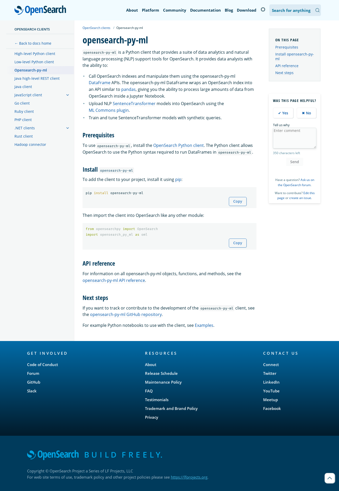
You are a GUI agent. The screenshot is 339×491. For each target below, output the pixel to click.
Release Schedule (161, 373)
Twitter (269, 373)
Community (174, 10)
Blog (229, 10)
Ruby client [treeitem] (24, 111)
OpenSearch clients (32, 29)
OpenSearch (41, 10)
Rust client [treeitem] (23, 136)
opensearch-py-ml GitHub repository (126, 314)
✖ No (306, 112)
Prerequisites (286, 47)
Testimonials (156, 399)
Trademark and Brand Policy (171, 408)
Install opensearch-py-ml (294, 56)
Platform (150, 10)
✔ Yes (283, 112)
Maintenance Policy (163, 382)
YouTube (271, 390)
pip (178, 179)
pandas (128, 89)
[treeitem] (67, 95)
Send (294, 161)
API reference (286, 65)
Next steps (284, 72)
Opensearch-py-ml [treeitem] (30, 70)
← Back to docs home (32, 43)
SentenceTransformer (134, 103)
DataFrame (99, 82)
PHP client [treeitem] (23, 119)
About (132, 10)
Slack (32, 390)
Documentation (205, 10)
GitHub (33, 382)
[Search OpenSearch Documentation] (295, 10)
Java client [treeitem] (23, 86)
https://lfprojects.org (189, 477)
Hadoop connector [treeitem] (30, 144)
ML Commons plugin (109, 110)
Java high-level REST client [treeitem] (37, 78)
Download (246, 10)
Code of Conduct (42, 364)
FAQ (149, 390)
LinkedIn (271, 382)
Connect (271, 364)
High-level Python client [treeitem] (34, 53)
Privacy (151, 417)
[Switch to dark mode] (262, 9)
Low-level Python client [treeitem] (34, 61)
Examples (204, 325)
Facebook (272, 408)
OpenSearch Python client (178, 145)
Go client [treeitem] (22, 103)
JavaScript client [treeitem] (28, 94)
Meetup (270, 399)
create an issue (300, 198)
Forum (33, 373)
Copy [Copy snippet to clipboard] (237, 201)
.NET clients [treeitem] (24, 127)
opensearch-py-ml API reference (114, 280)
